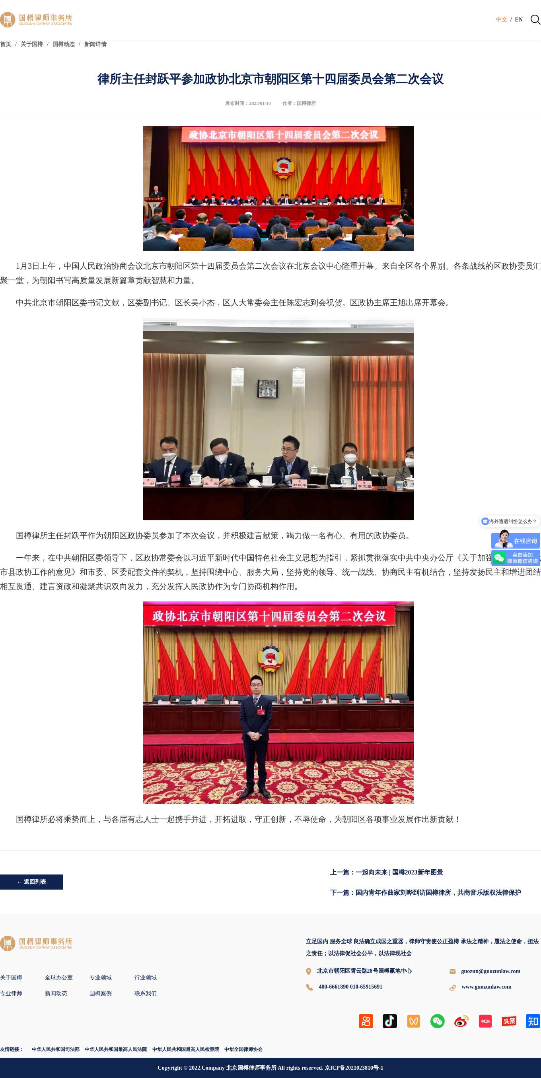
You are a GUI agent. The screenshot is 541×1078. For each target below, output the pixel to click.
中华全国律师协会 (243, 1049)
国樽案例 (101, 994)
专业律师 (11, 994)
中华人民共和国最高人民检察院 (185, 1049)
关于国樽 (32, 44)
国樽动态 (64, 44)
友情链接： (12, 1049)
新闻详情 (95, 44)
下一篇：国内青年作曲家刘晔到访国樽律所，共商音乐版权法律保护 (425, 892)
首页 (5, 44)
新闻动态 (56, 994)
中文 (501, 20)
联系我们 (145, 994)
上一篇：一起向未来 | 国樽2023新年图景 (386, 872)
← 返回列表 (31, 882)
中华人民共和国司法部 (56, 1049)
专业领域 (101, 978)
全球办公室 (59, 978)
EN (519, 20)
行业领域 (145, 978)
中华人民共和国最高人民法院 (116, 1049)
